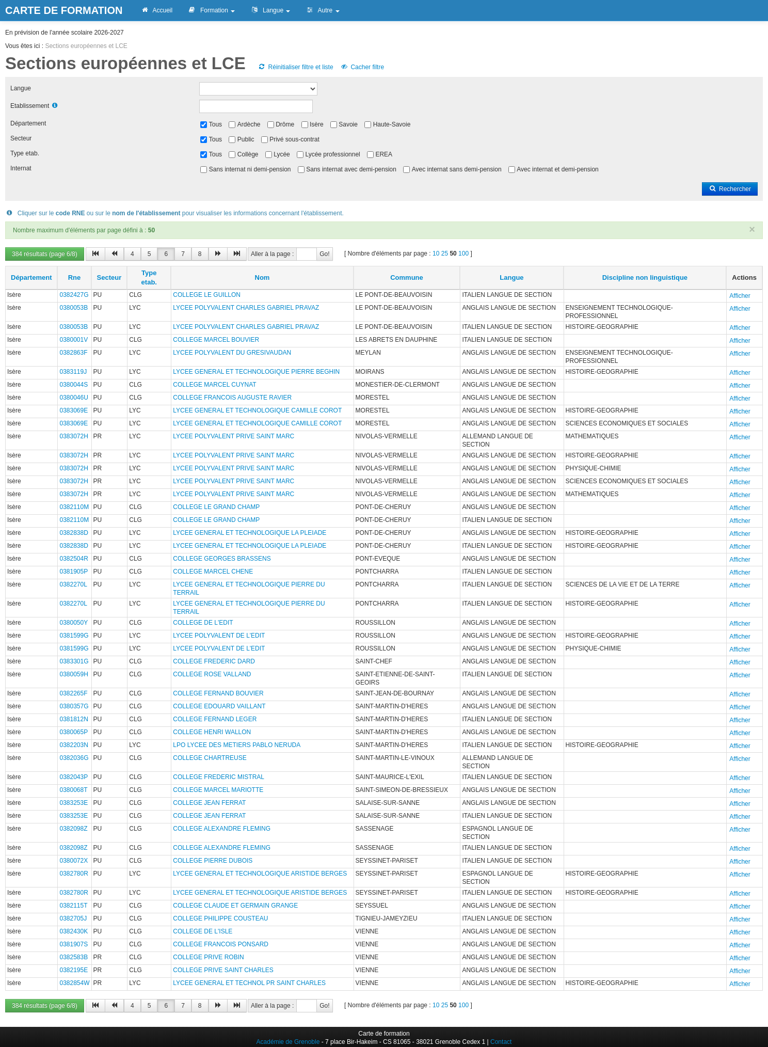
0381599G (73, 635)
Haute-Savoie (392, 124)
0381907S (73, 944)
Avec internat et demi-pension (558, 169)
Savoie (348, 124)
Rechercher (730, 189)
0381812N (73, 719)
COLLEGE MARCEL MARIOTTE (218, 790)
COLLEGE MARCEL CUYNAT (214, 384)
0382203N (73, 745)
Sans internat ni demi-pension (250, 169)
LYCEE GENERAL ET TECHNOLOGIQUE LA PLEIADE (249, 532)
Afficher (739, 295)
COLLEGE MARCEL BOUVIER (216, 339)
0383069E (73, 410)
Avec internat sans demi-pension (457, 169)
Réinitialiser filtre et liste (295, 67)
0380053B (73, 307)
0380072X (73, 860)
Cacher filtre (362, 67)
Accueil (156, 10)
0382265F (73, 693)
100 (463, 253)
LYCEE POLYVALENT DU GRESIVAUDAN (232, 352)
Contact (500, 1041)
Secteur (20, 138)
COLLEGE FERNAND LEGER (215, 719)
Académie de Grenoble (288, 1041)
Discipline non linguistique (644, 277)
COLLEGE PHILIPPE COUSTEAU (220, 918)
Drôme (285, 124)
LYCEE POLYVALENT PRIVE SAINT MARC (233, 436)
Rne (74, 277)
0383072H (73, 436)
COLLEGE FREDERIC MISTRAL (218, 777)
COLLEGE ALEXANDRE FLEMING (221, 828)
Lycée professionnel (332, 154)
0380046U (73, 397)
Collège (248, 154)
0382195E (73, 970)
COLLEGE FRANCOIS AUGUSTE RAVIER (232, 397)
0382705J (73, 918)
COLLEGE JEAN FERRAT (209, 802)
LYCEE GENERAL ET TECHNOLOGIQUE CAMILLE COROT (257, 410)
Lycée (282, 154)
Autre (322, 10)
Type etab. (24, 153)
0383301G (73, 661)
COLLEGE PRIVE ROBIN (208, 957)
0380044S (73, 384)
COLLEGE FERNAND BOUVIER (218, 693)
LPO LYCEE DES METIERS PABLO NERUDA (236, 745)
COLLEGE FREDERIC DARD (214, 661)
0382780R (73, 873)
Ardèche (249, 124)
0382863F (73, 352)
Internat (20, 168)
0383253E (73, 802)
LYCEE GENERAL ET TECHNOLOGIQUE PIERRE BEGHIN (256, 371)
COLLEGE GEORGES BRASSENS (221, 558)
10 (436, 253)
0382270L (73, 584)
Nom (262, 277)
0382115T (73, 905)
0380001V (73, 339)
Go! (324, 254)
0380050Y (73, 622)
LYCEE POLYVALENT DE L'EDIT (219, 635)
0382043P (73, 777)
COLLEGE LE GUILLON (207, 294)
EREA (383, 154)
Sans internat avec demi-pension (351, 169)
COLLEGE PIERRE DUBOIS (212, 860)
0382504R (73, 558)
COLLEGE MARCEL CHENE (213, 571)
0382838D (73, 532)
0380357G (73, 706)
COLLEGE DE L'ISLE (202, 931)
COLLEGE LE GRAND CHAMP (216, 507)
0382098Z (73, 828)
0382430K (73, 931)
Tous (215, 124)
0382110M (74, 507)
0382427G (73, 294)
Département (28, 123)
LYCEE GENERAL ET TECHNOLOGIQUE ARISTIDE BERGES (260, 873)
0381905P (73, 571)
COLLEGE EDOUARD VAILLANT (219, 706)
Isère (317, 124)
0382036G (73, 758)
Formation (211, 10)
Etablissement (29, 105)
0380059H (73, 674)
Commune (406, 277)
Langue (270, 10)
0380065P (73, 732)
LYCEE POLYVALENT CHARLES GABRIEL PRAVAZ (246, 307)
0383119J (73, 371)
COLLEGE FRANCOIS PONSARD (220, 944)
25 (444, 253)
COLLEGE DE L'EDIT (203, 622)
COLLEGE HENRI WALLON (212, 732)
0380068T (73, 790)
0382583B (73, 957)
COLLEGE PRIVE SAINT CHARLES (223, 970)
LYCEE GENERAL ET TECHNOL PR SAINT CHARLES (249, 983)
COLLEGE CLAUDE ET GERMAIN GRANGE (235, 905)
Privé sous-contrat (294, 139)
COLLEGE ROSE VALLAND (212, 674)
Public (245, 139)
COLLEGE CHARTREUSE (209, 758)
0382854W (74, 983)
